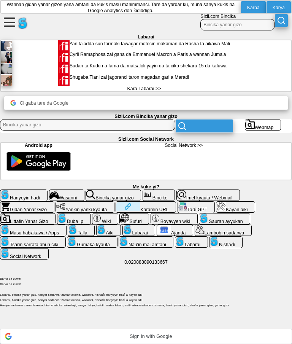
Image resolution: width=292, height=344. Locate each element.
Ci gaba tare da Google (39, 103)
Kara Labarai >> (144, 88)
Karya (279, 7)
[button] (146, 336)
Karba (253, 7)
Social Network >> (184, 145)
